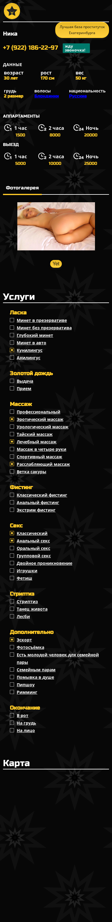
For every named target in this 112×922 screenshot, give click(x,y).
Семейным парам (36, 670)
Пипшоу (26, 684)
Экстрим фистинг (36, 510)
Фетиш (24, 578)
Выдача (25, 381)
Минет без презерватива (44, 328)
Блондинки (46, 96)
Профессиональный (38, 412)
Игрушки (27, 570)
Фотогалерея (22, 188)
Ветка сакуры (31, 471)
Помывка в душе (35, 677)
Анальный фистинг (38, 502)
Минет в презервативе (42, 320)
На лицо (26, 730)
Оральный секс (33, 548)
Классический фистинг (42, 495)
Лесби (23, 616)
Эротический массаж (40, 419)
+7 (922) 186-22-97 (46, 48)
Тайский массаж (35, 434)
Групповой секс (34, 556)
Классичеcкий (32, 533)
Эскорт (24, 640)
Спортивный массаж (39, 457)
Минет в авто (31, 343)
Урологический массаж (42, 427)
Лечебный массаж (36, 442)
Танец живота (32, 609)
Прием (24, 388)
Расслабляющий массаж (43, 464)
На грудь (26, 723)
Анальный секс (33, 541)
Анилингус (28, 357)
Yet (56, 263)
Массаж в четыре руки (41, 449)
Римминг (27, 692)
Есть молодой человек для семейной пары (58, 658)
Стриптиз (27, 601)
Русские (78, 96)
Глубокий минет (35, 335)
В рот (22, 715)
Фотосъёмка (30, 647)
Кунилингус (29, 350)
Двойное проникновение (44, 563)
